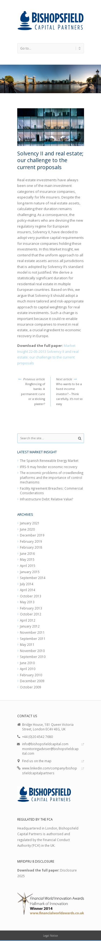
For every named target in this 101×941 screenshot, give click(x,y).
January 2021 (30, 523)
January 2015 (30, 572)
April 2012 (27, 620)
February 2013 (31, 608)
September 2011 (33, 638)
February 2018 (31, 547)
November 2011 (32, 632)
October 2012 (30, 614)
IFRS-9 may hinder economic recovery (48, 467)
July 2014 (26, 584)
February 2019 (31, 541)
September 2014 (33, 578)
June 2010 (27, 663)
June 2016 (27, 553)
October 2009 (30, 687)
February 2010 (31, 675)
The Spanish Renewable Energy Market (49, 460)
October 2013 (30, 596)
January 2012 (30, 626)
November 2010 (32, 651)
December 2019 (32, 535)
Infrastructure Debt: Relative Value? (46, 499)
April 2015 (27, 565)
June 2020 (27, 529)
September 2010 (33, 656)
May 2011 (27, 644)
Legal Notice (50, 935)
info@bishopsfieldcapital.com (45, 744)
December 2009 (32, 681)
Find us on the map (36, 761)
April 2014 (27, 590)
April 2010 (27, 669)
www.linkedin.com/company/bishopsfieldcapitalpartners (49, 770)
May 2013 (27, 602)
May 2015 (27, 559)
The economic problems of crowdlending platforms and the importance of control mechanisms (51, 477)
